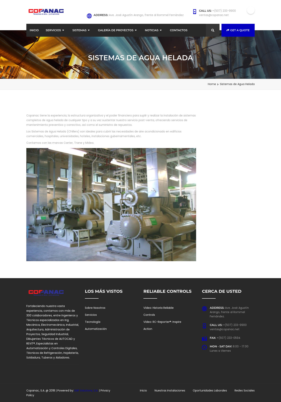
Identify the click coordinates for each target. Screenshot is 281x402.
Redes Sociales (245, 390)
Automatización (96, 329)
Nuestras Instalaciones (170, 390)
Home (212, 84)
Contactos (179, 30)
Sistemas (79, 30)
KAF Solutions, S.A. (87, 390)
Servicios (53, 30)
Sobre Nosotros (95, 308)
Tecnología (92, 322)
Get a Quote (238, 30)
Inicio (34, 30)
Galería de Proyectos (115, 30)
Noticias (151, 30)
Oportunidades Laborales (210, 390)
